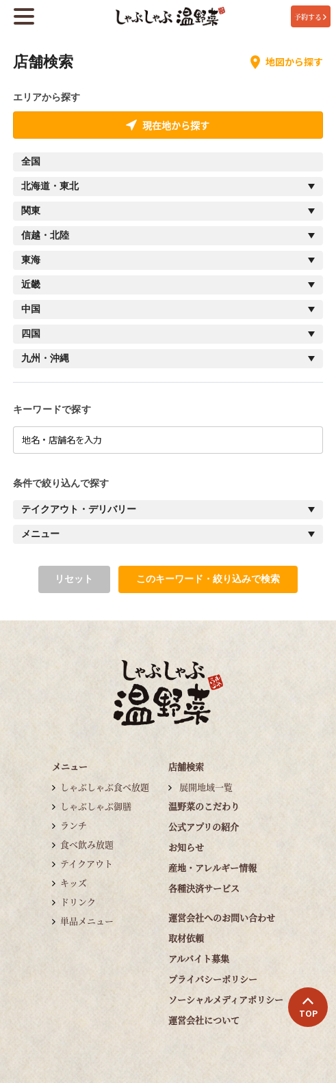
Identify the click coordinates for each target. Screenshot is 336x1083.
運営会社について (204, 1019)
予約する (310, 17)
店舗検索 (186, 766)
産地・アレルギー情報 (212, 867)
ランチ (73, 825)
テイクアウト (86, 863)
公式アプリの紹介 (203, 826)
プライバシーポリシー (212, 978)
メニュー (70, 766)
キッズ (73, 882)
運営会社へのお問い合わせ (221, 917)
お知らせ (186, 846)
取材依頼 (186, 937)
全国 (30, 161)
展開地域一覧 (206, 786)
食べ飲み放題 (87, 844)
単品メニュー (87, 920)
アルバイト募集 (198, 958)
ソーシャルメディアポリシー (225, 999)
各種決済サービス (204, 887)
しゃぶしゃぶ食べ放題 (104, 786)
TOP (308, 1008)
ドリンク (78, 901)
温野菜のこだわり (204, 805)
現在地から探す (167, 125)
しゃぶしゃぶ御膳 (95, 805)
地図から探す (286, 62)
